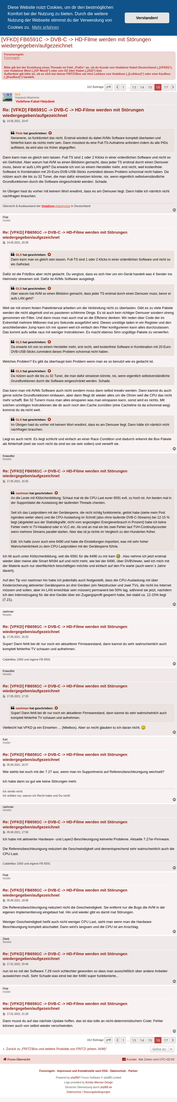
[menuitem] (129, 1059)
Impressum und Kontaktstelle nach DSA (82, 1070)
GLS (19, 254)
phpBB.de (106, 1087)
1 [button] (123, 87)
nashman (22, 493)
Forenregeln (12, 57)
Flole (19, 133)
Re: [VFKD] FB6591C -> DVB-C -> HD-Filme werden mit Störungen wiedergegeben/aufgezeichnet (73, 112)
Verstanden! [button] (147, 18)
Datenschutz (118, 1070)
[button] (108, 87)
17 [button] (166, 87)
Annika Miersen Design (99, 1082)
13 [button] (134, 87)
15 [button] (150, 87)
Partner (133, 1070)
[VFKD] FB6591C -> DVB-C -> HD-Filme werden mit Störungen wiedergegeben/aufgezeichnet (76, 42)
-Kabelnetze (56, 206)
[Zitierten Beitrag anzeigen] (50, 133)
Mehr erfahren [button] (45, 27)
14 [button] (142, 87)
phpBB (75, 1077)
